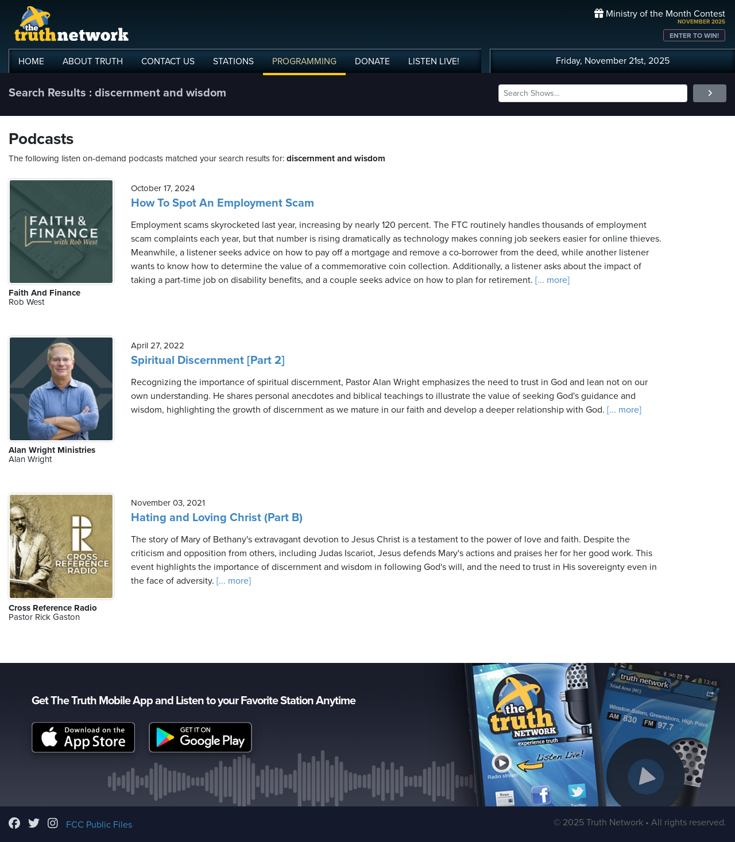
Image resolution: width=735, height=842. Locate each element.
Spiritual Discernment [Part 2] (208, 360)
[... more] (551, 280)
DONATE (372, 61)
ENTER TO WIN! (694, 36)
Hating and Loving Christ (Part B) (217, 518)
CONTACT (168, 61)
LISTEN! (433, 61)
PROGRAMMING (304, 61)
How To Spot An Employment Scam (222, 203)
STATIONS (233, 61)
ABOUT (93, 61)
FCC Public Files (99, 825)
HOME (31, 61)
